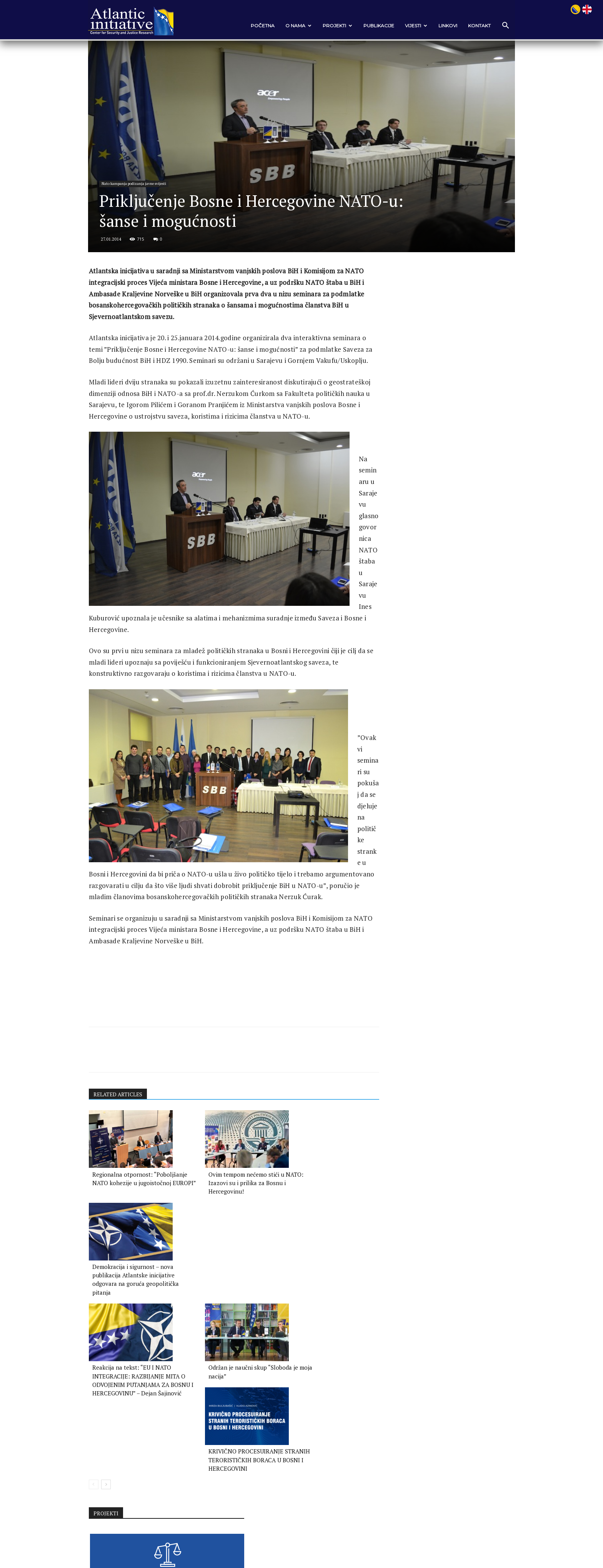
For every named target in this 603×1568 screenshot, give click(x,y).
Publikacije (371, 25)
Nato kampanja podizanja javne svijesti (142, 200)
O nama (291, 25)
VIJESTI (408, 25)
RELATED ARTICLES (126, 1215)
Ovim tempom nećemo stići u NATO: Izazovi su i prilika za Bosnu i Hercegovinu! (226, 1304)
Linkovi (440, 25)
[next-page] (113, 1455)
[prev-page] (101, 1455)
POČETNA (255, 25)
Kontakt (471, 25)
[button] (497, 26)
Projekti (330, 25)
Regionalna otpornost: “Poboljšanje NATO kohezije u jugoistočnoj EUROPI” (136, 1304)
